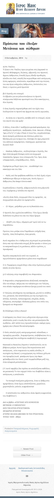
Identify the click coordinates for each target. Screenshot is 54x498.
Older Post (27, 455)
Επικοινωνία (27, 471)
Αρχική (12, 468)
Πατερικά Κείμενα (20, 428)
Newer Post (27, 448)
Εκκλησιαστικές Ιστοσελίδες (31, 468)
